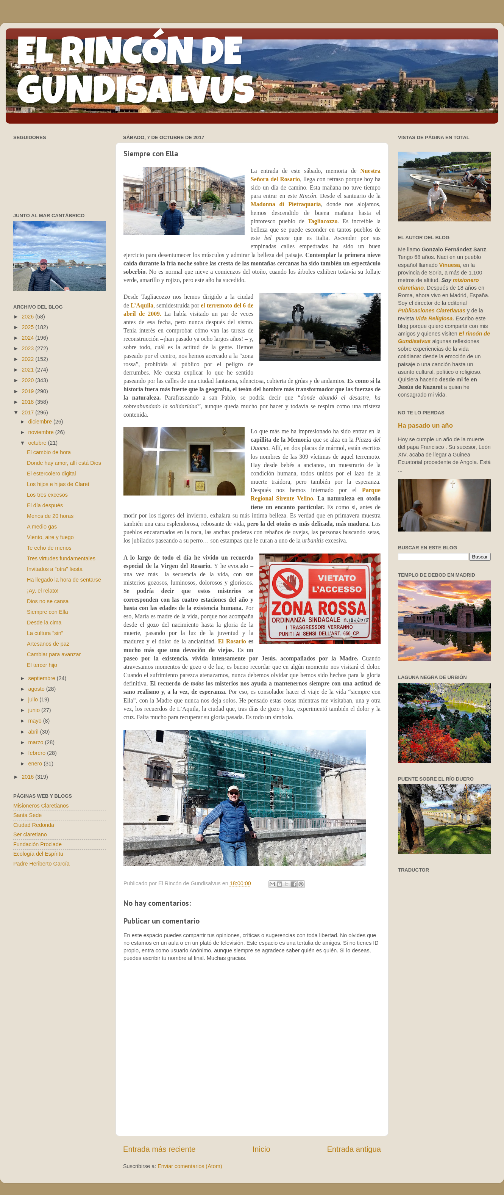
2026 (28, 317)
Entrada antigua (354, 1149)
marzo (36, 742)
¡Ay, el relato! (42, 591)
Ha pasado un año (425, 425)
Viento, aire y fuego (50, 537)
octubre (38, 443)
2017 (28, 412)
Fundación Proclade (37, 844)
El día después (45, 505)
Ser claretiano (30, 834)
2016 (28, 777)
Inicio (261, 1149)
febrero (37, 753)
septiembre (42, 678)
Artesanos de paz (48, 644)
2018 (28, 402)
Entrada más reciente (159, 1149)
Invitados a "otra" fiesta (55, 569)
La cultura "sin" (45, 633)
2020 (28, 380)
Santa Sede (27, 815)
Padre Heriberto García (41, 864)
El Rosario (232, 641)
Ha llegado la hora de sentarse (64, 580)
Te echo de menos (49, 548)
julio (34, 699)
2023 (28, 348)
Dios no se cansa (48, 601)
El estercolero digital (51, 473)
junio (34, 710)
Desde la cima (44, 622)
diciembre (40, 422)
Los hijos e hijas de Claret (58, 484)
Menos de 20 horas (50, 516)
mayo (35, 721)
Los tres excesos (47, 495)
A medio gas (42, 527)
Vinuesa (449, 265)
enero (36, 764)
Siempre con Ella (47, 612)
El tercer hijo (42, 665)
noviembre (41, 432)
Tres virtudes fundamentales (61, 558)
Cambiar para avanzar (54, 654)
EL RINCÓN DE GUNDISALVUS (135, 75)
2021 (28, 370)
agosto (37, 689)
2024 (28, 338)
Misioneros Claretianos (41, 806)
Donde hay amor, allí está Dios (64, 463)
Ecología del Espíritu (38, 854)
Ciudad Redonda (33, 825)
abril (34, 732)
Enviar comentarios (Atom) (190, 1166)
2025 (28, 327)
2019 (28, 391)
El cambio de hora (49, 452)
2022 (28, 359)
